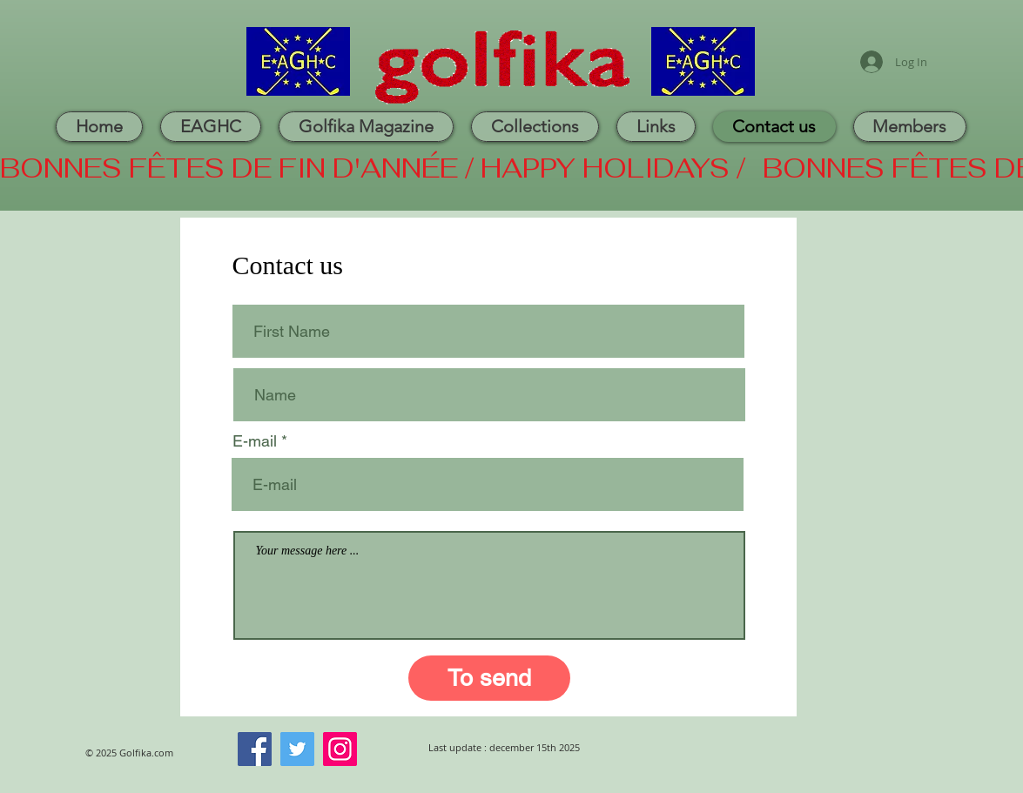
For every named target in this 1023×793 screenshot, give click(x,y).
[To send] (489, 678)
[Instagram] (340, 749)
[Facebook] (255, 749)
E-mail (254, 441)
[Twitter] (297, 749)
